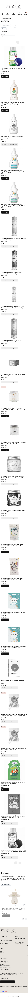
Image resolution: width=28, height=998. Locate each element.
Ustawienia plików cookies (6, 967)
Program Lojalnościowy (5, 962)
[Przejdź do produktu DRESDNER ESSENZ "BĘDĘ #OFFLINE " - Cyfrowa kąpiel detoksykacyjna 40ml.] (14, 770)
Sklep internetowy (12, 996)
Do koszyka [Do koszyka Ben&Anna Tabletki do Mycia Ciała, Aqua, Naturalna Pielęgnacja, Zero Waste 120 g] (5, 552)
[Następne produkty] (15, 862)
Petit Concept (6, 18)
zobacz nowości (6, 884)
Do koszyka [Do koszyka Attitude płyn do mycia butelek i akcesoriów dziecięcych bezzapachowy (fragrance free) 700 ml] (5, 110)
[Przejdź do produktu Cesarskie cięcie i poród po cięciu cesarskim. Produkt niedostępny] (14, 668)
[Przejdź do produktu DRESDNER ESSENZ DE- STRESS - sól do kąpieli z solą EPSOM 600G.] (14, 56)
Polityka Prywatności (5, 965)
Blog (1, 951)
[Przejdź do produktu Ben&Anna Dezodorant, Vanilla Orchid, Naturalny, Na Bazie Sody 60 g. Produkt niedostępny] (14, 328)
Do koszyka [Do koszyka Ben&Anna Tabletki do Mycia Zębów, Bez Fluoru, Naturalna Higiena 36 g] (5, 619)
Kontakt (2, 952)
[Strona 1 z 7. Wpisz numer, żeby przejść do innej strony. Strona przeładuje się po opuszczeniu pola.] (13, 42)
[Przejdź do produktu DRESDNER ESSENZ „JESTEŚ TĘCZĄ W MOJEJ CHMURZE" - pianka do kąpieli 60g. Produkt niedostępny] (14, 804)
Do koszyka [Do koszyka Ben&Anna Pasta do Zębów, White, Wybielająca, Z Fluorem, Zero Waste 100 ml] (5, 450)
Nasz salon (2, 949)
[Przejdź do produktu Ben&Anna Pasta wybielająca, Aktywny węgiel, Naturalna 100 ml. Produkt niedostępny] (14, 498)
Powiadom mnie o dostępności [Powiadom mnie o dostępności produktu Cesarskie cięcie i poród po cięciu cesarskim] (9, 687)
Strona (10, 42)
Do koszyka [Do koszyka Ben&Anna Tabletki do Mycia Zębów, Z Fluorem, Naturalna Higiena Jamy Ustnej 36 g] (5, 653)
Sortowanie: (4, 34)
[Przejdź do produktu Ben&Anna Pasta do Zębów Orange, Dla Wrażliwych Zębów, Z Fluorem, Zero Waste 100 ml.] (14, 396)
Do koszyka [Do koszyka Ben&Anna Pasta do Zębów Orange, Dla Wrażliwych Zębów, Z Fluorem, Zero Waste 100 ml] (5, 416)
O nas (1, 948)
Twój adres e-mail (4, 978)
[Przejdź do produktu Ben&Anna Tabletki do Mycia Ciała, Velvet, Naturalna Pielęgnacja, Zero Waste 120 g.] (14, 566)
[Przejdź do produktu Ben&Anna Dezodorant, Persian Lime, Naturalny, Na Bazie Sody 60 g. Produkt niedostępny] (14, 226)
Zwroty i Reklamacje (4, 961)
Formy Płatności (3, 958)
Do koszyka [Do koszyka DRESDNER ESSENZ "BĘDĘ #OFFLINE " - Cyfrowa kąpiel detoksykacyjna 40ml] (5, 789)
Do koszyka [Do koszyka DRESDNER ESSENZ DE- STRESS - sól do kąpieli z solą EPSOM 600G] (5, 76)
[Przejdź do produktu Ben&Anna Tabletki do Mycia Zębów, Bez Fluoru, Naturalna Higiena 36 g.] (14, 600)
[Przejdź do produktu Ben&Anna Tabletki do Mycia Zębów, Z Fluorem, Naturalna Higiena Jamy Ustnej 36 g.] (14, 634)
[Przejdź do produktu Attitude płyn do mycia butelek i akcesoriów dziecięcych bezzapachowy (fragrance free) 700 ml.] (14, 90)
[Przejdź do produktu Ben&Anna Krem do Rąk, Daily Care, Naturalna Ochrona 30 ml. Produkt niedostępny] (14, 362)
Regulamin (2, 964)
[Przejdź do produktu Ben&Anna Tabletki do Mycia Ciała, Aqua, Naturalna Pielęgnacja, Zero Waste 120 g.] (14, 532)
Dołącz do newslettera (7, 982)
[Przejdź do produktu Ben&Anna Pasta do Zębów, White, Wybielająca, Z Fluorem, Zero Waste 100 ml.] (14, 430)
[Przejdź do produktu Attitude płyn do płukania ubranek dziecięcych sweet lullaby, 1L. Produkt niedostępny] (14, 124)
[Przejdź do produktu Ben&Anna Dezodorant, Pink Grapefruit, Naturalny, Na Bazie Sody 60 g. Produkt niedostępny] (14, 260)
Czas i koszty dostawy (5, 960)
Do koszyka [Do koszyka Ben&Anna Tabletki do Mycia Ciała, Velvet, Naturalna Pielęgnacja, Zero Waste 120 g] (5, 586)
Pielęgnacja (6, 25)
